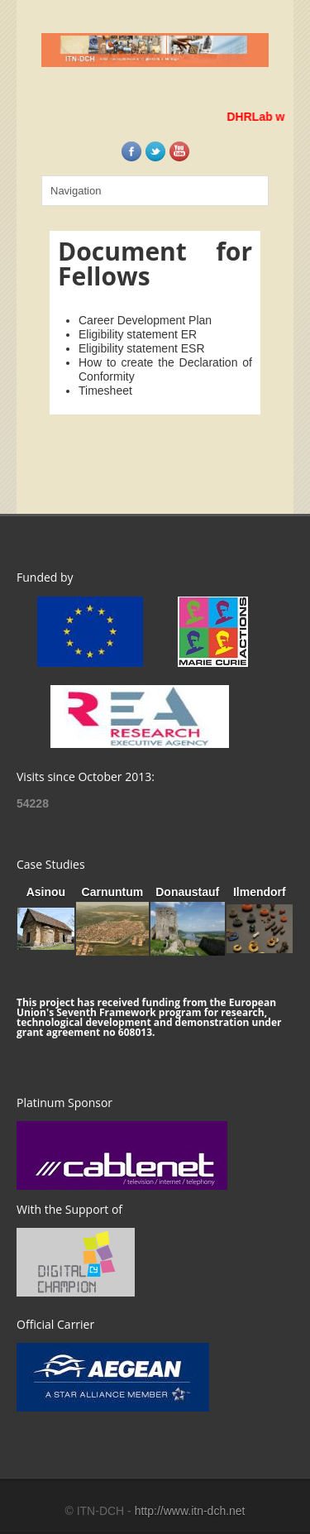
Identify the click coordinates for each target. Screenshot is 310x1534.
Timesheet (105, 390)
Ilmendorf (259, 892)
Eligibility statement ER (138, 334)
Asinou (45, 892)
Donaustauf (187, 892)
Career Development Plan (145, 320)
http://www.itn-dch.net (190, 1510)
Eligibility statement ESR (142, 348)
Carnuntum (113, 892)
